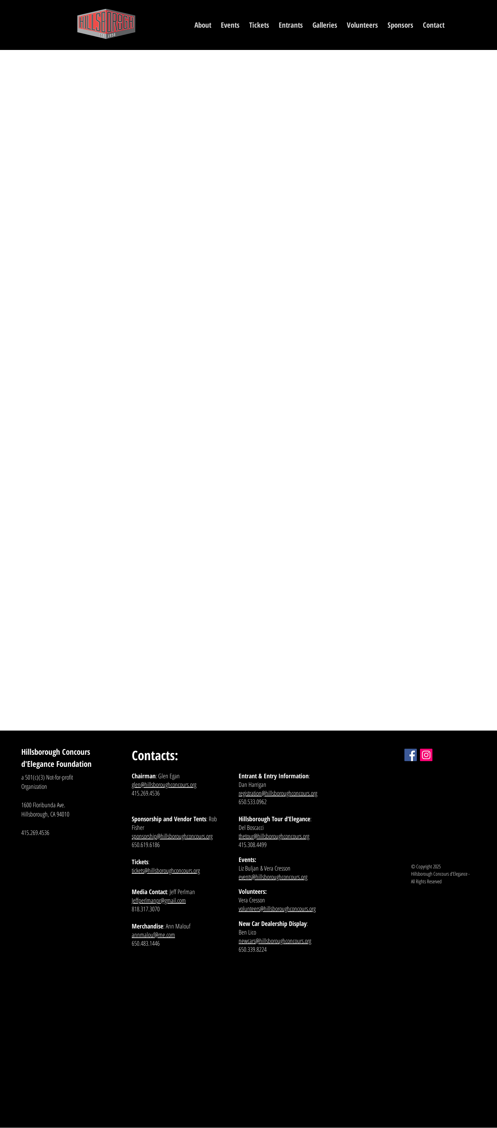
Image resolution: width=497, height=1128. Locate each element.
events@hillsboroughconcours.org (273, 876)
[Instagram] (426, 755)
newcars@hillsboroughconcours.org (275, 940)
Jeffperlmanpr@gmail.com (159, 900)
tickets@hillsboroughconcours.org (166, 870)
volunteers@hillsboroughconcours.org (277, 908)
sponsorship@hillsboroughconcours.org (172, 836)
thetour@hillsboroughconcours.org (274, 836)
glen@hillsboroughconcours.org (164, 784)
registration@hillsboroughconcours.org (278, 793)
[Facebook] (410, 755)
